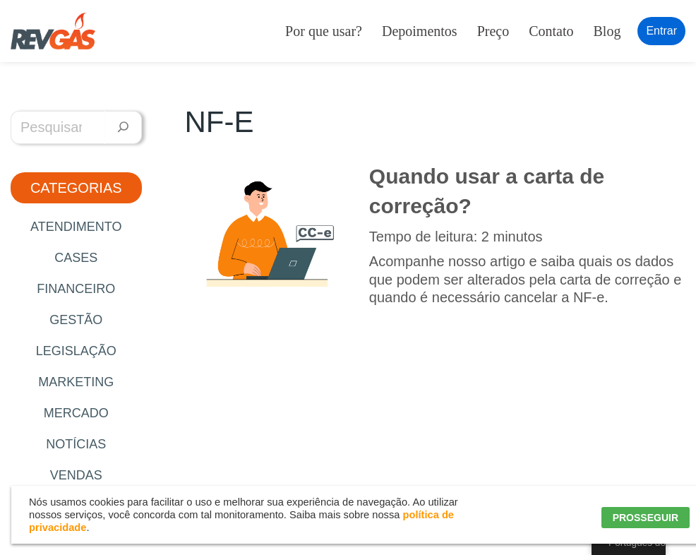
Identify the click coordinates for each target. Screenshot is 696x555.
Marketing (76, 382)
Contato (551, 31)
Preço (493, 31)
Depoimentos (419, 31)
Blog (607, 31)
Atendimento (75, 227)
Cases (75, 258)
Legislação (76, 351)
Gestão (75, 320)
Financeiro (76, 289)
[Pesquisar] (123, 127)
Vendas (76, 475)
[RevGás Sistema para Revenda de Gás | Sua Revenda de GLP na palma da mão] (53, 31)
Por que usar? (323, 31)
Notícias (76, 444)
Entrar (661, 31)
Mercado (76, 413)
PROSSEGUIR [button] (645, 517)
